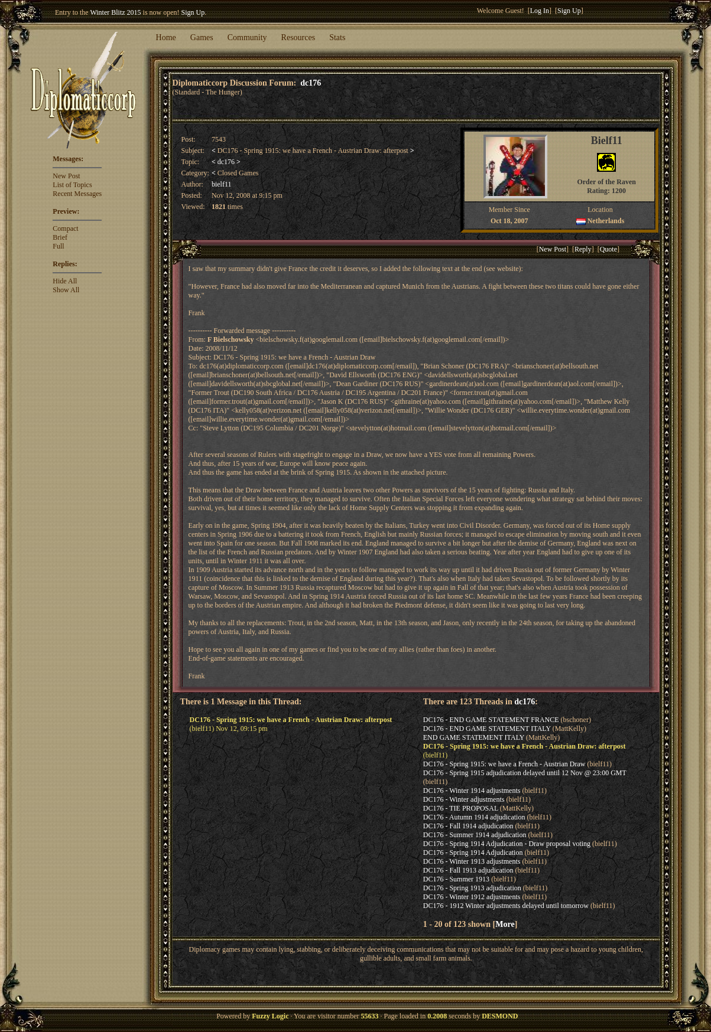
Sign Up (193, 12)
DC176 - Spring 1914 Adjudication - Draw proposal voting (506, 844)
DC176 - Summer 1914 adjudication (475, 835)
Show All (66, 290)
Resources (298, 37)
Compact (65, 228)
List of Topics (72, 185)
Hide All (65, 281)
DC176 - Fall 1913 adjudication (468, 870)
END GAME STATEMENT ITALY (473, 737)
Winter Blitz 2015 (115, 12)
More (504, 924)
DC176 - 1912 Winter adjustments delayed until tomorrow (506, 906)
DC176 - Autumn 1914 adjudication (474, 817)
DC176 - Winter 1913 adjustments (472, 861)
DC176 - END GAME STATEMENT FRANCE (491, 720)
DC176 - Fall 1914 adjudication (468, 826)
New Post (66, 176)
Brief (60, 237)
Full (58, 246)
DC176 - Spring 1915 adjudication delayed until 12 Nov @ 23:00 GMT (524, 773)
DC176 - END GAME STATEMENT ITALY (487, 728)
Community (247, 37)
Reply (583, 249)
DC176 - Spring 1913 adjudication (472, 888)
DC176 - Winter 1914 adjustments (472, 790)
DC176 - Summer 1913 (456, 879)
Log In (539, 10)
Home (166, 37)
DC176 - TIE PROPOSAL (460, 808)
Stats (337, 37)
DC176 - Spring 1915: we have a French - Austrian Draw (504, 764)
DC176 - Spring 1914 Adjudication (473, 852)
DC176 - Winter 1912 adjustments (472, 897)
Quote (608, 249)
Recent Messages (77, 194)
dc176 (310, 82)
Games (201, 37)
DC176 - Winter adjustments (464, 799)
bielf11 (222, 184)
